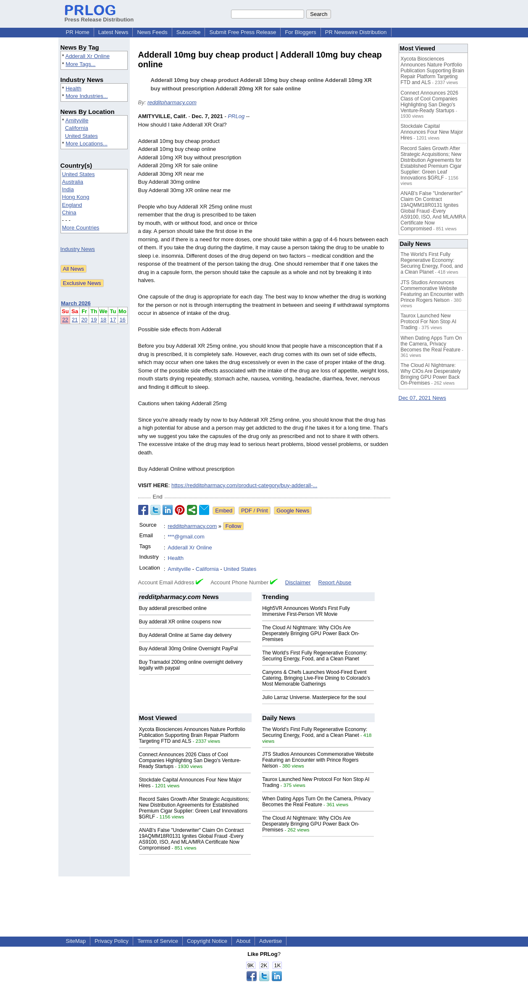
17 (113, 320)
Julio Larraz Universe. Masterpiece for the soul (314, 697)
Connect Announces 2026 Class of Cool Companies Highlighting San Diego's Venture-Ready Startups (190, 760)
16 (122, 320)
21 (75, 320)
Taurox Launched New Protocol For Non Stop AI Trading (429, 321)
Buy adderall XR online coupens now (180, 622)
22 (65, 320)
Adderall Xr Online (87, 56)
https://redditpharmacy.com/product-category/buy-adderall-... (244, 485)
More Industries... (87, 96)
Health (73, 88)
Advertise (270, 941)
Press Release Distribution (99, 16)
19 (94, 320)
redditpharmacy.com (172, 102)
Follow (234, 526)
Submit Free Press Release (242, 32)
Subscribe (188, 32)
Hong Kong (75, 197)
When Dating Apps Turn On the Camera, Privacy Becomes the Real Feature (316, 802)
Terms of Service (157, 941)
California (76, 128)
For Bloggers (300, 32)
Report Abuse (335, 582)
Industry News (77, 249)
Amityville (76, 120)
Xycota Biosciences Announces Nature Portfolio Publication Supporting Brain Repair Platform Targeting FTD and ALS (192, 735)
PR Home (77, 32)
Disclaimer (298, 582)
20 (84, 320)
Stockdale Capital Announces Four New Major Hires (432, 132)
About (243, 941)
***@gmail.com (186, 536)
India (68, 189)
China (69, 212)
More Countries (81, 227)
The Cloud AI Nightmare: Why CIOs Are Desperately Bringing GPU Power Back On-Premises (310, 633)
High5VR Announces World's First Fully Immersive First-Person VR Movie (306, 611)
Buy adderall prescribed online (173, 608)
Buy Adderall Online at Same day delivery (185, 635)
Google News (292, 510)
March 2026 (76, 303)
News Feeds (152, 32)
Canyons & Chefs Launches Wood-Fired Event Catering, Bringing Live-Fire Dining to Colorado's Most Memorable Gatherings (316, 678)
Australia (73, 182)
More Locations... (87, 143)
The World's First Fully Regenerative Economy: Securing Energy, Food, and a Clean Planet (314, 656)
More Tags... (80, 64)
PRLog (236, 116)
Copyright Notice (207, 941)
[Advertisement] (327, 174)
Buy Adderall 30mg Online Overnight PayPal (188, 649)
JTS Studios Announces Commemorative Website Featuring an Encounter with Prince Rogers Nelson (317, 760)
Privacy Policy (112, 941)
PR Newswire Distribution (356, 32)
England (72, 205)
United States (81, 136)
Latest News (113, 32)
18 (103, 320)
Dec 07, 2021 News (422, 398)
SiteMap (76, 941)
